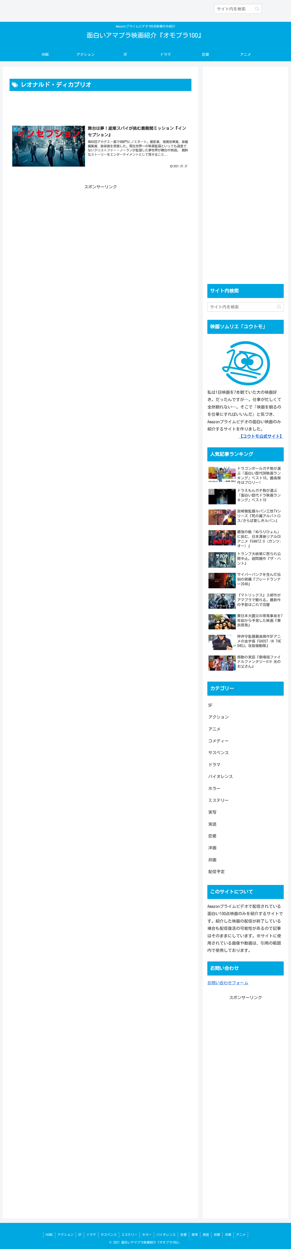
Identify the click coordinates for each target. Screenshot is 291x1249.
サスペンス (109, 1234)
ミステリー (129, 1234)
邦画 (217, 1234)
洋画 (228, 1234)
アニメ (241, 1234)
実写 (194, 1234)
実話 (206, 1234)
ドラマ (91, 1234)
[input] (238, 9)
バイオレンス (166, 1234)
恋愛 (183, 1234)
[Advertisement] (100, 105)
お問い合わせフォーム (227, 983)
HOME (49, 1234)
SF (80, 1234)
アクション (65, 1234)
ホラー (147, 1234)
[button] (257, 8)
